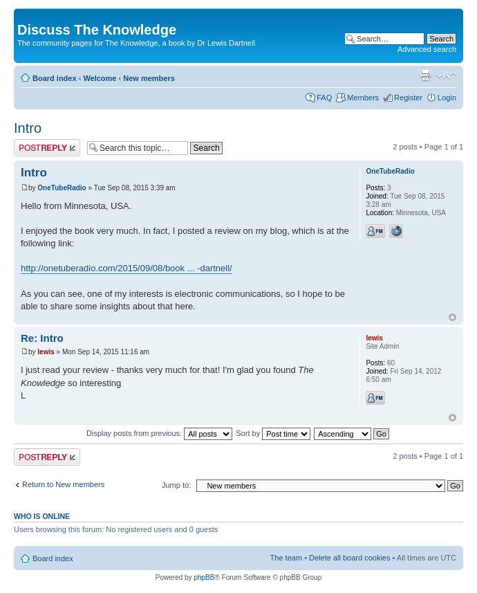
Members (363, 97)
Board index (54, 78)
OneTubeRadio (61, 188)
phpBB (204, 577)
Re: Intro (42, 338)
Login (447, 97)
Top (452, 317)
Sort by (273, 433)
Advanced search (427, 49)
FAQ (324, 97)
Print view (425, 75)
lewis (45, 352)
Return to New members (63, 484)
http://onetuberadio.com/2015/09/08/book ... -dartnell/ (126, 268)
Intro (27, 128)
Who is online (42, 516)
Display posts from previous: (159, 433)
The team (286, 558)
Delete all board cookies (349, 558)
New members (149, 78)
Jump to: (176, 485)
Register (408, 97)
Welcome (99, 78)
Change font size (446, 75)
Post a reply (47, 147)
